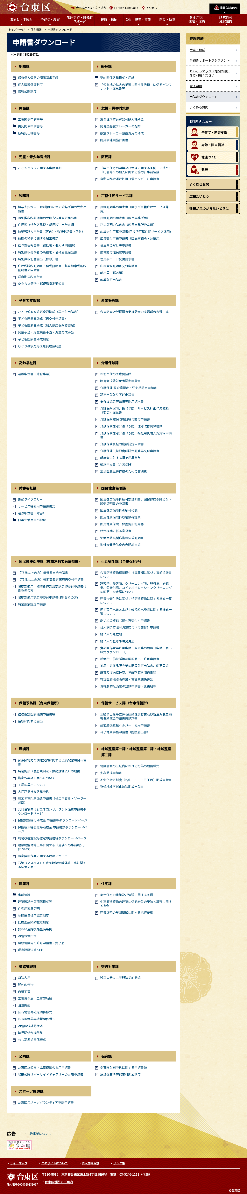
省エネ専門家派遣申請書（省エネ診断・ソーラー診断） (52, 800)
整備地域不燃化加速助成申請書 (122, 787)
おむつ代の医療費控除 (115, 374)
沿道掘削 (24, 1005)
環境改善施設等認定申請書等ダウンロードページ (52, 838)
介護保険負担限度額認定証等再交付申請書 (129, 451)
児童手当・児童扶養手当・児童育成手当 (46, 332)
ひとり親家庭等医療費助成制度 (39, 346)
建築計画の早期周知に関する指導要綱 (126, 912)
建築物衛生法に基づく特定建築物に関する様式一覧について (136, 601)
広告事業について (39, 1133)
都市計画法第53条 (30, 950)
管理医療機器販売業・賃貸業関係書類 (126, 679)
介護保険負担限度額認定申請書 (122, 444)
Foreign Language (126, 8)
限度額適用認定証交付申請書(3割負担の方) (48, 597)
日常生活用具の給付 (32, 520)
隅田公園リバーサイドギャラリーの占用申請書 (50, 1074)
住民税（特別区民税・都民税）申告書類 (46, 225)
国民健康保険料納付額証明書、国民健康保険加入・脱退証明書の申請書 (136, 501)
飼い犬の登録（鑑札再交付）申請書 (125, 620)
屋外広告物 (25, 984)
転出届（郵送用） (112, 273)
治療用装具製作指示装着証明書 (122, 538)
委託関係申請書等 (30, 126)
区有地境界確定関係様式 (35, 1012)
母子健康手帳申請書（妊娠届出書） (125, 732)
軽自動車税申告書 (30, 277)
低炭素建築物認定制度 (33, 922)
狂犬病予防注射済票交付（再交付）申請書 (129, 627)
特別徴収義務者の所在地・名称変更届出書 (47, 252)
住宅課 (106, 883)
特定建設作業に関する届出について (43, 856)
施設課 (24, 108)
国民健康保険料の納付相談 (119, 510)
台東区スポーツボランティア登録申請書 (46, 1102)
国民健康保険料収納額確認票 (120, 517)
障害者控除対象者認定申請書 (120, 381)
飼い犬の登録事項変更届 (117, 641)
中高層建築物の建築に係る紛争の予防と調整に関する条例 (136, 904)
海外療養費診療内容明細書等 (120, 545)
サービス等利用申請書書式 (36, 506)
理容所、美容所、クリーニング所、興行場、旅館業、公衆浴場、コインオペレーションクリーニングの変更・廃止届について (136, 587)
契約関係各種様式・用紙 (117, 78)
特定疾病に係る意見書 (115, 531)
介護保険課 (110, 362)
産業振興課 (110, 300)
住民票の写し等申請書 (115, 245)
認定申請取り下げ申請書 (117, 395)
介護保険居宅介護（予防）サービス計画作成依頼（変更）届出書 (134, 410)
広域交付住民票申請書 (115, 252)
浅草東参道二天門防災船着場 (120, 978)
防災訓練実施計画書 (114, 140)
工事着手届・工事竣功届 (35, 998)
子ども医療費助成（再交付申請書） (43, 319)
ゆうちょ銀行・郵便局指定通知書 (41, 284)
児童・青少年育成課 (34, 156)
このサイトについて (54, 1163)
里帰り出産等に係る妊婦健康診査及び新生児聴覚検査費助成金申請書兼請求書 (136, 716)
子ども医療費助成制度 (33, 339)
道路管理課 (27, 966)
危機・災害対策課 (115, 108)
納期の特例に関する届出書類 (38, 238)
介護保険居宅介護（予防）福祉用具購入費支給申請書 (136, 435)
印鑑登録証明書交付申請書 (119, 266)
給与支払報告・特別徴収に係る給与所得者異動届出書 (52, 209)
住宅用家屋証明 (29, 909)
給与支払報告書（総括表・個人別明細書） (47, 245)
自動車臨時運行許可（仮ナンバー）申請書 (129, 179)
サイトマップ (18, 1163)
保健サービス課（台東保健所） (125, 702)
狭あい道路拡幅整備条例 (35, 929)
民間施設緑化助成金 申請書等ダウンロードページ (52, 820)
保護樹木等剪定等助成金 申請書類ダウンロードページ (52, 829)
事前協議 (24, 895)
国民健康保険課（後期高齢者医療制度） (50, 561)
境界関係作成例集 (30, 1033)
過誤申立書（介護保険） (117, 464)
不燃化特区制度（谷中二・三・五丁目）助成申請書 (136, 780)
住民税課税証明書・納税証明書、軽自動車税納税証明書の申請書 (52, 268)
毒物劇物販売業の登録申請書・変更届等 (128, 686)
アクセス (151, 8)
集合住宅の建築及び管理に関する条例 (126, 895)
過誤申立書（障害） (32, 513)
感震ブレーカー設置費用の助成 (122, 133)
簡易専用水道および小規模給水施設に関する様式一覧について (136, 611)
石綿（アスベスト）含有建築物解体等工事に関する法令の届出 (52, 865)
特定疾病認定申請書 (32, 604)
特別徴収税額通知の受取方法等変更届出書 (47, 218)
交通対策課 (110, 966)
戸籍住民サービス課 (117, 195)
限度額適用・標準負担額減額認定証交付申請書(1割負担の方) (52, 588)
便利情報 (36, 29)
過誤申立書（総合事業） (35, 374)
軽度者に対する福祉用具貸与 (120, 458)
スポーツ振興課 (31, 1091)
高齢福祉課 (27, 362)
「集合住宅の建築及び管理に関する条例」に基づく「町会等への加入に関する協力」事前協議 (136, 170)
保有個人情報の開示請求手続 (38, 78)
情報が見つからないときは (209, 208)
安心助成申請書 (111, 773)
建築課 (24, 883)
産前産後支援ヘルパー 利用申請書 (125, 725)
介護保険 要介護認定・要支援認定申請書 (128, 388)
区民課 (106, 156)
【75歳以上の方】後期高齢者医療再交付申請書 (51, 579)
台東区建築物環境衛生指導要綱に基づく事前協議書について (136, 575)
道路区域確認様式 (30, 1026)
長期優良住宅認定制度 (33, 915)
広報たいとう (199, 196)
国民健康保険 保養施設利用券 (122, 524)
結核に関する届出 (30, 721)
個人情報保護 (90, 1163)
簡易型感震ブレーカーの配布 (120, 126)
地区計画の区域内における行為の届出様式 (129, 766)
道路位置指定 (27, 936)
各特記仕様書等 (29, 133)
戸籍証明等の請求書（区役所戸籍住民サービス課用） (134, 209)
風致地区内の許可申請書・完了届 (41, 943)
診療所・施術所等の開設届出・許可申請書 (129, 659)
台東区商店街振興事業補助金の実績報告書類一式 (134, 312)
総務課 (24, 66)
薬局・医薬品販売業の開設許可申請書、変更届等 (134, 666)
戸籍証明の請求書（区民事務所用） (125, 218)
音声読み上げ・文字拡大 (91, 8)
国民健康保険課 (113, 488)
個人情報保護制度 (30, 85)
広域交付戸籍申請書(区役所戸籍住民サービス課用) (135, 231)
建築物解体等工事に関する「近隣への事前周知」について (52, 847)
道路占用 (24, 978)
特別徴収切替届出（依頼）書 (38, 259)
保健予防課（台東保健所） (40, 702)
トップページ (16, 29)
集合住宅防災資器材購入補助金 (122, 119)
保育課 (106, 1056)
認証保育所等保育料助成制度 (120, 1074)
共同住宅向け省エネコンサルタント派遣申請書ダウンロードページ (52, 811)
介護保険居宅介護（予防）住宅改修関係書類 (131, 426)
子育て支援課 (29, 300)
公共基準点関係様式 (32, 1040)
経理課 (106, 66)
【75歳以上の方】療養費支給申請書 (43, 573)
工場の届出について (32, 785)
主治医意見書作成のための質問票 (123, 471)
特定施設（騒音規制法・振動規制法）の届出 (49, 771)
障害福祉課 (27, 488)
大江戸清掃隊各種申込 (33, 791)
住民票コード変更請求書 (117, 259)
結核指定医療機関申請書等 (36, 714)
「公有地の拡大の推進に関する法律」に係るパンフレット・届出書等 (136, 87)
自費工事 (24, 992)
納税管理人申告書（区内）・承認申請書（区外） (51, 231)
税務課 (24, 195)
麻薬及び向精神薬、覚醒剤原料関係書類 (128, 672)
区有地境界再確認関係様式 (36, 1019)
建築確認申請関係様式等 (35, 902)
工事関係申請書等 (30, 119)
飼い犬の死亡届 (111, 634)
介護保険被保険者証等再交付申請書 (125, 419)
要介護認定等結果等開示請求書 (122, 401)
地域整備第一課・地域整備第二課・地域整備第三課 (136, 751)
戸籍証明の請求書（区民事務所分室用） (128, 225)
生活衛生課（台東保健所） (122, 561)
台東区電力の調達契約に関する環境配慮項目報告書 (52, 762)
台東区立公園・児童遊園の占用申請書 (44, 1067)
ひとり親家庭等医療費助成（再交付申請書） (49, 312)
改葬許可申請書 (111, 280)
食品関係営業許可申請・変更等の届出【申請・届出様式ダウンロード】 (136, 650)
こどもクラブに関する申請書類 (39, 168)
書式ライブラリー (30, 499)
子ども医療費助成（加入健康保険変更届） (47, 325)
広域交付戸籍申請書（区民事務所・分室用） (131, 238)
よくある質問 (199, 184)
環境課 (24, 748)
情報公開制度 (27, 91)
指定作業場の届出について (36, 778)
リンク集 (119, 1163)
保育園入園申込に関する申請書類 (123, 1067)
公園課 (24, 1056)
